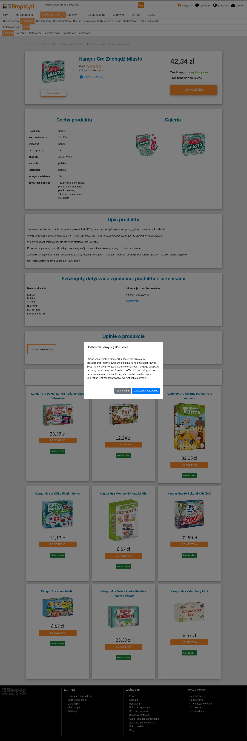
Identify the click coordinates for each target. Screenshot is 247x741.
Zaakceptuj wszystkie (146, 390)
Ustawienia (122, 390)
